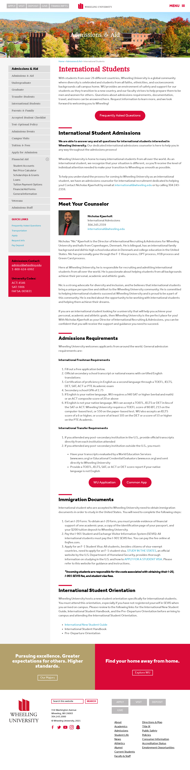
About (118, 722)
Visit (22, 6)
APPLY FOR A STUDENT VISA (143, 559)
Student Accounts (23, 166)
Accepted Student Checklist (29, 117)
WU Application (104, 482)
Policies (146, 735)
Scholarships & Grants (26, 175)
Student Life (121, 735)
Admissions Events (23, 131)
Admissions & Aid (23, 75)
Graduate (18, 89)
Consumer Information (155, 739)
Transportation (19, 231)
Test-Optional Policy (24, 124)
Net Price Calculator (24, 170)
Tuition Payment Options (27, 184)
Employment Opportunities (158, 747)
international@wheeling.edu (133, 185)
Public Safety (149, 731)
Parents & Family (23, 110)
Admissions (121, 731)
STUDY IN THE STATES (141, 550)
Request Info (18, 240)
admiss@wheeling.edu (26, 265)
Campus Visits (20, 138)
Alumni (118, 747)
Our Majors (47, 677)
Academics (120, 726)
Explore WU (142, 672)
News (117, 739)
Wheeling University (95, 6)
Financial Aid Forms (24, 189)
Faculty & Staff (122, 756)
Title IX (146, 726)
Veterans (17, 200)
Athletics (119, 743)
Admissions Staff (22, 207)
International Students (26, 103)
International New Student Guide (86, 624)
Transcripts (59, 6)
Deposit (33, 6)
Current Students (124, 752)
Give (45, 6)
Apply (11, 6)
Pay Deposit (18, 245)
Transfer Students (23, 96)
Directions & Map (152, 722)
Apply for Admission (24, 152)
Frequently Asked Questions (26, 226)
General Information (25, 194)
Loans (16, 180)
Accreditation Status (154, 743)
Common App (137, 482)
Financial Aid (20, 159)
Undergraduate (21, 82)
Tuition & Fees (21, 145)
